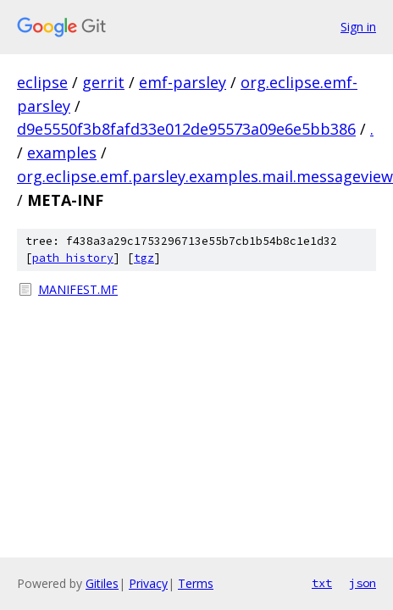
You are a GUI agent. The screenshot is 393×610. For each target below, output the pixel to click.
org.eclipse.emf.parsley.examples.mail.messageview (205, 176)
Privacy (148, 583)
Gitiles (102, 583)
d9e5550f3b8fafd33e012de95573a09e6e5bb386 (186, 129)
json (362, 583)
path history (72, 258)
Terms (195, 583)
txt (322, 583)
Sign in (358, 27)
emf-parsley (182, 82)
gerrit (103, 82)
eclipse (42, 82)
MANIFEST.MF (78, 289)
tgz (144, 258)
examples (62, 152)
